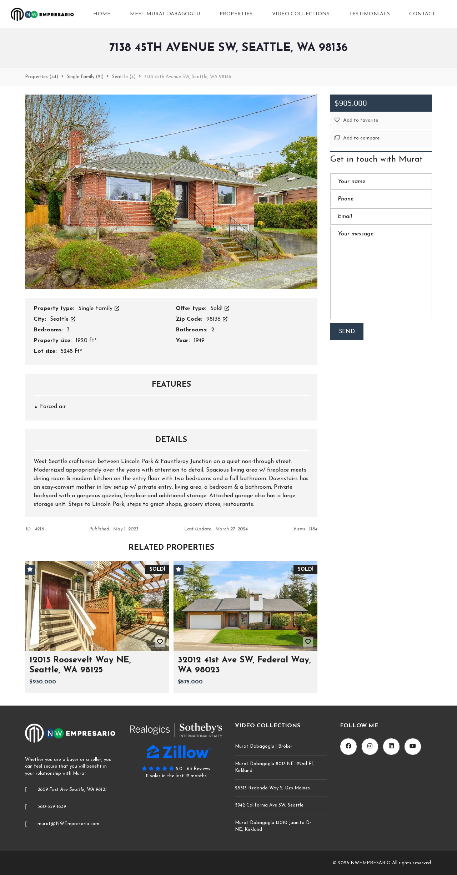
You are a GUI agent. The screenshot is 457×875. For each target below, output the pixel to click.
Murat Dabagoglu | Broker (263, 746)
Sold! (219, 308)
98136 (216, 319)
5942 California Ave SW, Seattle (269, 805)
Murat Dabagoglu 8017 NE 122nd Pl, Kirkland (274, 767)
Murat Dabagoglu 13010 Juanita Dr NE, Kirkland (273, 826)
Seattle (62, 319)
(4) (124, 77)
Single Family (98, 308)
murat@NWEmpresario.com (68, 823)
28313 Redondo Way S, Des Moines (272, 788)
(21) (85, 77)
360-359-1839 (51, 806)
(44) (41, 77)
